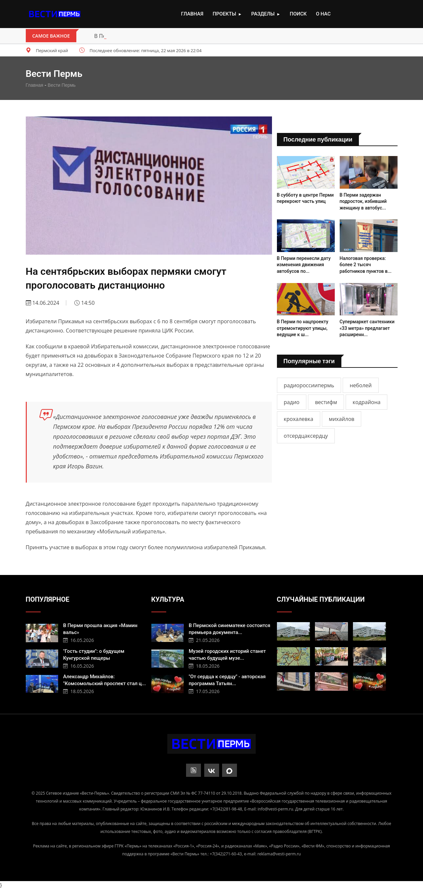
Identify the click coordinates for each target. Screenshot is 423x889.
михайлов (341, 419)
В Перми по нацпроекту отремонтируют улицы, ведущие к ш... (302, 328)
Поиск (298, 14)
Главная (192, 14)
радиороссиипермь (309, 385)
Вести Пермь (62, 85)
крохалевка (298, 419)
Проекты (227, 14)
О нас (323, 14)
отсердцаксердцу (306, 435)
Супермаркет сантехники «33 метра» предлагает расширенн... (367, 328)
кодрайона (367, 402)
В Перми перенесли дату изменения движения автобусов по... (304, 265)
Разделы (265, 14)
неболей (361, 385)
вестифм (326, 402)
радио (292, 402)
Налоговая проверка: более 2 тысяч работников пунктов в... (366, 265)
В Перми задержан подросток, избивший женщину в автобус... (363, 201)
